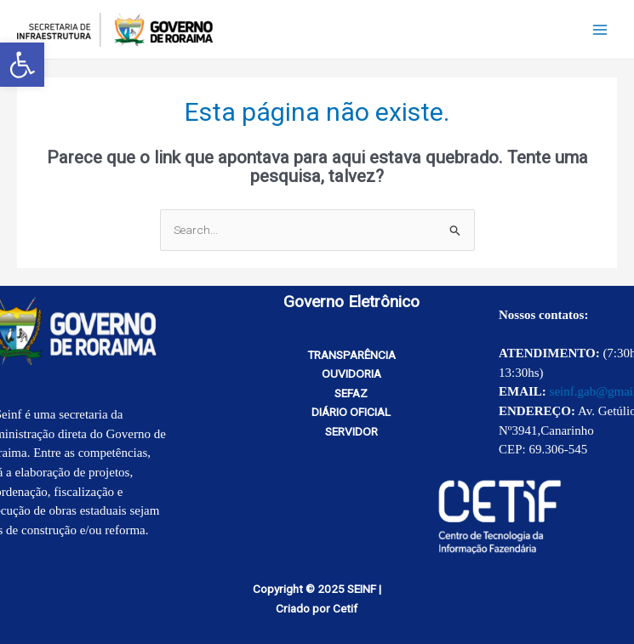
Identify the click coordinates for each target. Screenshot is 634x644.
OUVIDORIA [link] (351, 373)
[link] (22, 65)
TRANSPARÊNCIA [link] (351, 355)
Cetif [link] (345, 608)
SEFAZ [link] (351, 393)
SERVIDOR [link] (351, 431)
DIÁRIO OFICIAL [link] (351, 412)
